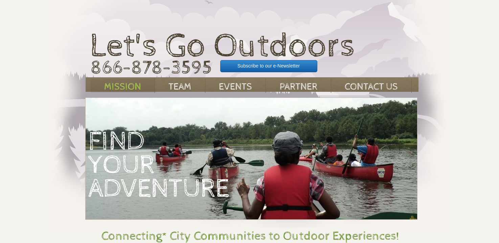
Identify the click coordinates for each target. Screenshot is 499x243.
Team (179, 86)
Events (235, 86)
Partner (298, 86)
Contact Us (371, 86)
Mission (122, 86)
